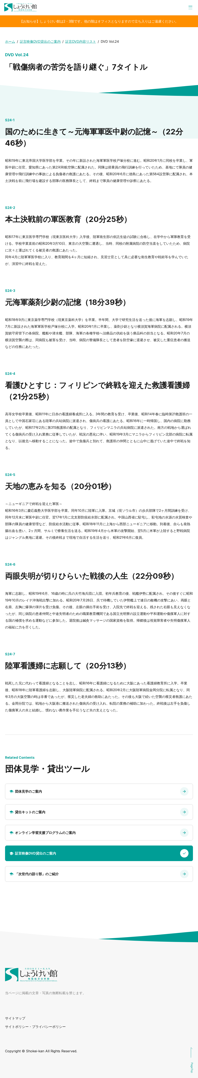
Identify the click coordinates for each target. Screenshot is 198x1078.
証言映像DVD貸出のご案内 (40, 41)
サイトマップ (15, 1018)
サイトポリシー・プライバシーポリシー (35, 1027)
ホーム (10, 41)
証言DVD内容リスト (80, 41)
